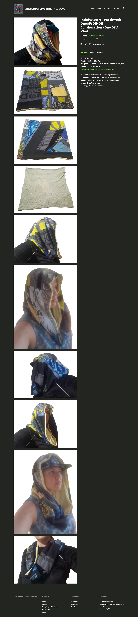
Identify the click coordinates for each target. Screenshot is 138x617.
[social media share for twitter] (86, 44)
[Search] (123, 8)
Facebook (74, 601)
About (99, 8)
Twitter (73, 606)
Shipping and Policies (50, 606)
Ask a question (98, 44)
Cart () (116, 8)
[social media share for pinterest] (90, 44)
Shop (92, 8)
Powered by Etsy (105, 608)
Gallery (107, 8)
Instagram (74, 604)
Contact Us (46, 609)
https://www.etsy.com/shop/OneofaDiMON (98, 69)
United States (95, 35)
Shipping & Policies (96, 52)
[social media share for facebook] (82, 44)
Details (84, 52)
